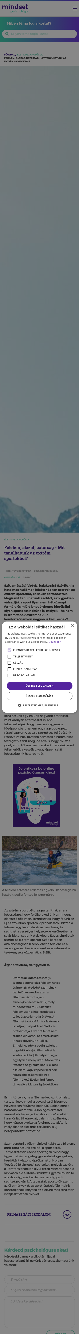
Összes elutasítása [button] (40, 696)
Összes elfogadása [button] (40, 685)
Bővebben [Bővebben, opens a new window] (55, 642)
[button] (39, 705)
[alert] (39, 667)
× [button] (72, 625)
